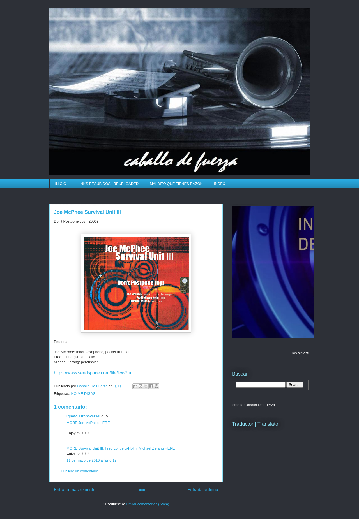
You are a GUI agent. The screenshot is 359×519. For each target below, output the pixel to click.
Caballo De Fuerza (93, 386)
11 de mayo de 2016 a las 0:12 (91, 460)
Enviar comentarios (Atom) (147, 504)
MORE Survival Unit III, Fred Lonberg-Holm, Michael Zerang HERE (120, 448)
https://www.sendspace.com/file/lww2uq (93, 372)
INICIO (60, 184)
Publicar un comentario (79, 471)
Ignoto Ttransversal (83, 416)
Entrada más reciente (74, 489)
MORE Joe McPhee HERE (88, 423)
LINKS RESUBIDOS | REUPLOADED (108, 184)
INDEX (219, 184)
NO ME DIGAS (83, 393)
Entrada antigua (202, 489)
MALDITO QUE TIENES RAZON (176, 184)
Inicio (141, 489)
